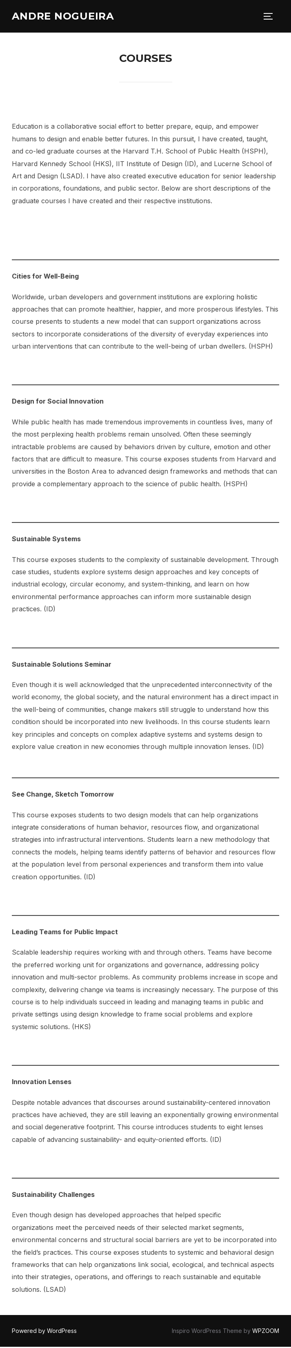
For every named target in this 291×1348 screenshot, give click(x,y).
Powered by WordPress (44, 1331)
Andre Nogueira (66, 16)
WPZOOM (265, 1331)
